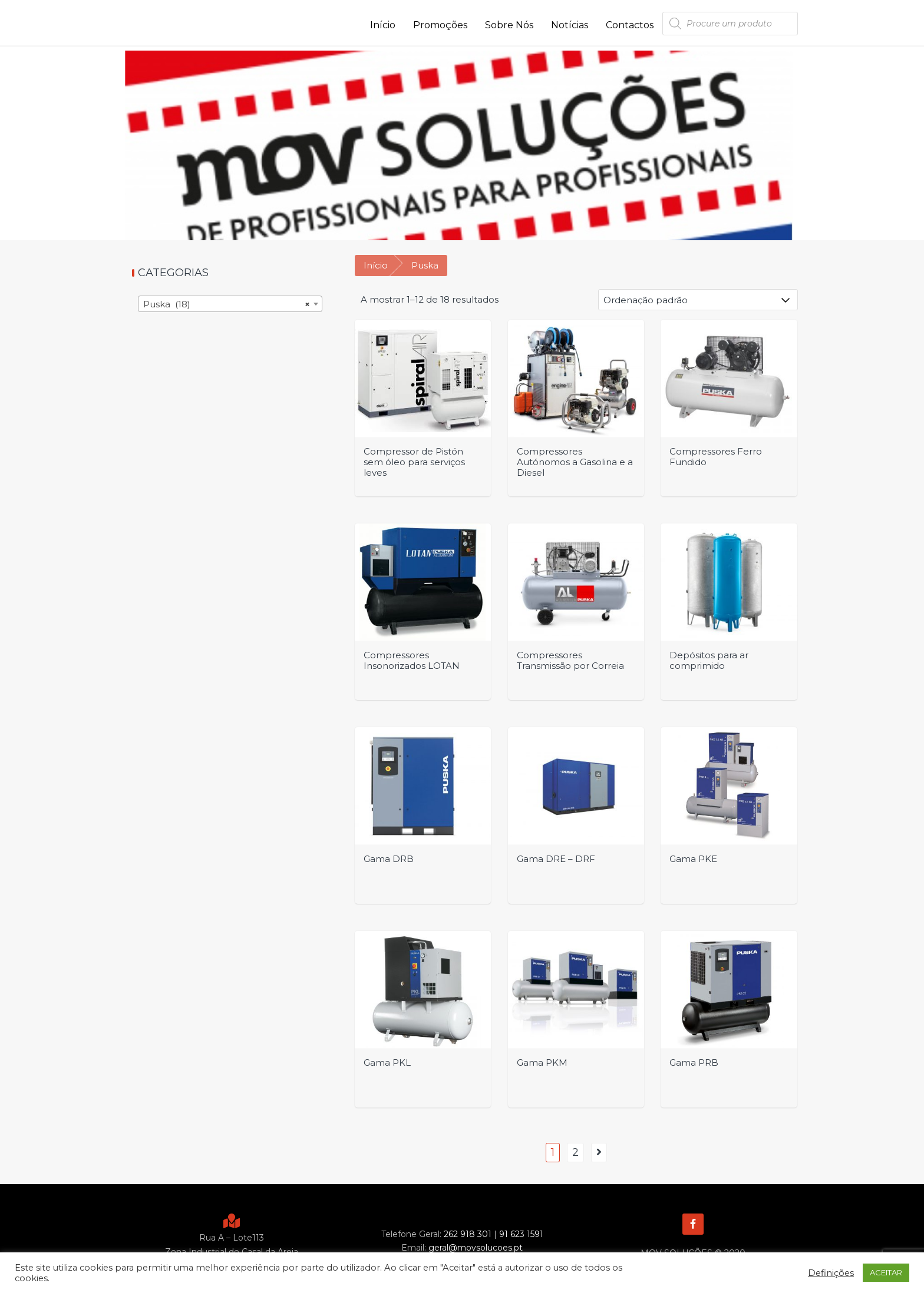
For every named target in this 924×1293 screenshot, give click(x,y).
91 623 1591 (521, 1234)
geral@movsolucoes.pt (475, 1247)
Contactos (630, 25)
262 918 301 (467, 1234)
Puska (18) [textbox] (226, 304)
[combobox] (230, 304)
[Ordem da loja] (698, 299)
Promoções (440, 25)
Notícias (569, 25)
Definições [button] (831, 1273)
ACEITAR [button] (886, 1272)
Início (382, 25)
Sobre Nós (509, 25)
